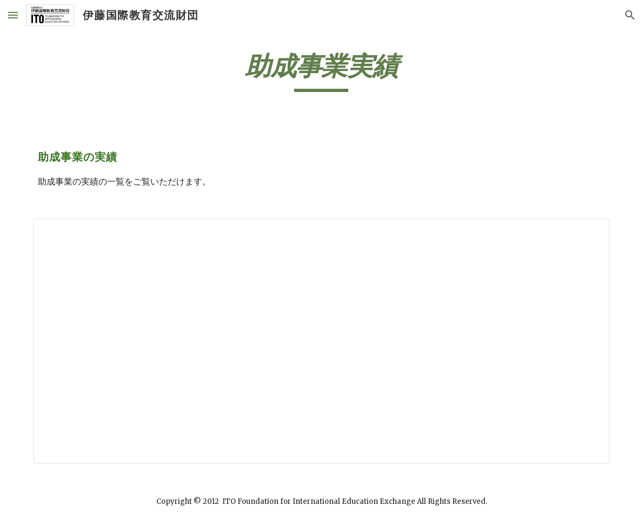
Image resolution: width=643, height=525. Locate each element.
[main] (321, 70)
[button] (13, 15)
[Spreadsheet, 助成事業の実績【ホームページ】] (322, 341)
